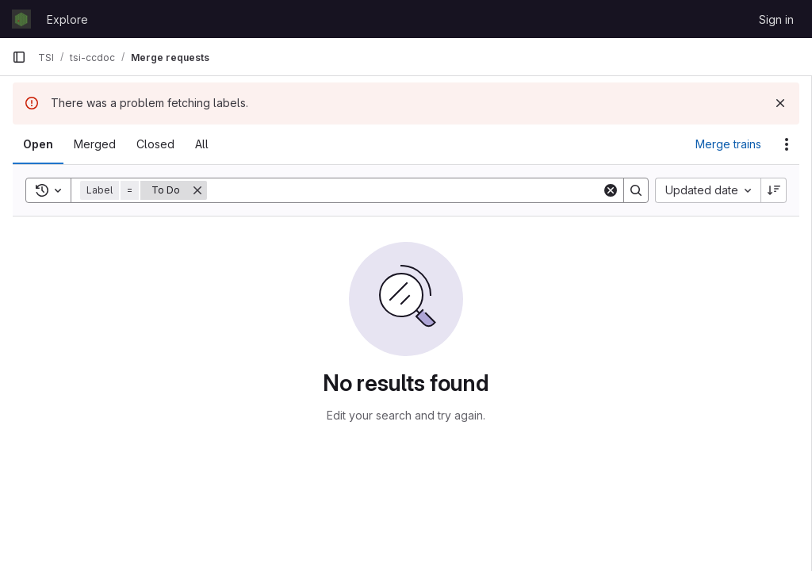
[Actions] (786, 144)
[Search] (404, 190)
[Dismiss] (780, 103)
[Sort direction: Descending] (774, 190)
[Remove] (197, 190)
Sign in (776, 19)
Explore (67, 19)
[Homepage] (21, 19)
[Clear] (610, 190)
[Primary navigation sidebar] (19, 57)
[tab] (38, 144)
